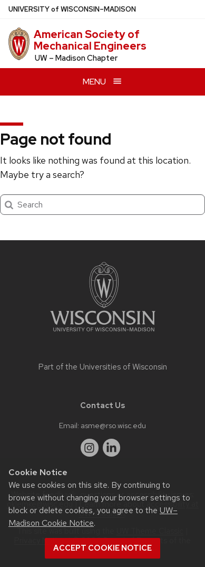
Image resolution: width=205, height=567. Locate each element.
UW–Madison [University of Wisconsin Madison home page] (72, 9)
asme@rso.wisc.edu (113, 425)
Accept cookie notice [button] (102, 548)
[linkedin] (112, 448)
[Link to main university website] (102, 333)
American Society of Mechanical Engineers (90, 40)
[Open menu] (102, 81)
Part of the (102, 367)
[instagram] (90, 448)
